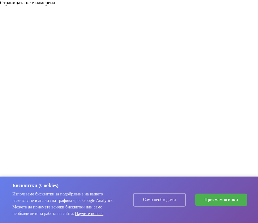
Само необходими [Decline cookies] (159, 199)
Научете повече (89, 213)
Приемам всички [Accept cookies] (221, 199)
